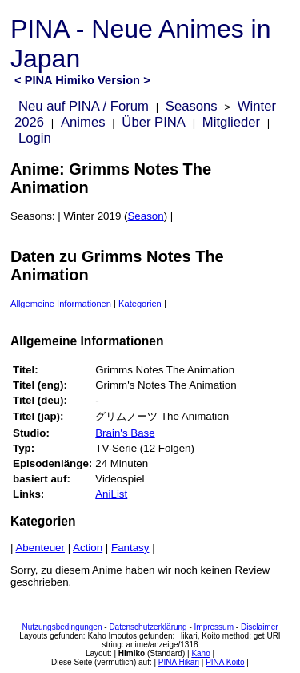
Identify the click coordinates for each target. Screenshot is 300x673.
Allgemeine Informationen (60, 303)
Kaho (200, 653)
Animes (83, 122)
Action (87, 548)
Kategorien (140, 303)
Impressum (214, 627)
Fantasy (130, 548)
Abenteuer (40, 548)
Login (34, 138)
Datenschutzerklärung (147, 627)
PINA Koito (225, 662)
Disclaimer (259, 627)
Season (145, 216)
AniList (111, 494)
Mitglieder (231, 122)
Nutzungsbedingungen (62, 627)
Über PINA (154, 122)
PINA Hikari (178, 662)
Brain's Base (124, 433)
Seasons (192, 106)
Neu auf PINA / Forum (83, 106)
